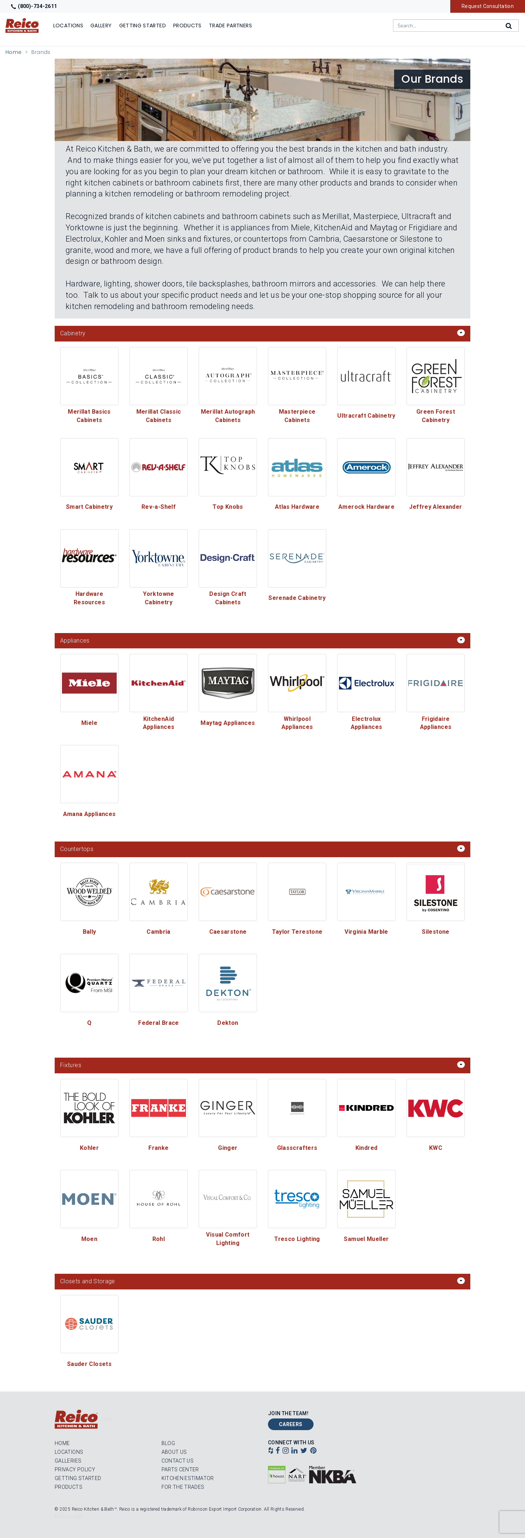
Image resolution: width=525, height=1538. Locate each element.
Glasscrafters (297, 1147)
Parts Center (180, 1469)
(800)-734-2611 (34, 6)
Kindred (366, 1147)
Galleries (68, 1461)
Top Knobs (228, 506)
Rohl (158, 1239)
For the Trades (183, 1487)
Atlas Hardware (297, 506)
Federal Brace (158, 1022)
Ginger (227, 1147)
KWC (435, 1147)
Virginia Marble (366, 931)
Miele (89, 722)
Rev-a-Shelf (158, 506)
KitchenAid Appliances (159, 723)
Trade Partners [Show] (230, 25)
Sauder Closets (89, 1364)
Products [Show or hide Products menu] (187, 25)
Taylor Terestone (297, 931)
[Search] (509, 26)
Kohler (89, 1147)
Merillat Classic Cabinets (159, 415)
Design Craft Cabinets (228, 598)
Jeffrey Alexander (435, 506)
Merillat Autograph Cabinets (229, 415)
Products (68, 1487)
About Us (174, 1452)
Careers (291, 1424)
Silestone (435, 931)
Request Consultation (488, 6)
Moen (89, 1239)
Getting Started (78, 1478)
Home (13, 52)
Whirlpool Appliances (297, 723)
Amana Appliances (89, 814)
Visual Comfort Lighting (228, 1238)
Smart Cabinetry (89, 506)
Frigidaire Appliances (436, 723)
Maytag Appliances (228, 722)
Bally (89, 931)
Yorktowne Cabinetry (159, 598)
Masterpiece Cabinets (298, 415)
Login (105, 1419)
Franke (158, 1147)
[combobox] (456, 25)
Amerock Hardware (366, 506)
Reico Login (69, 1516)
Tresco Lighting (297, 1239)
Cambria (159, 931)
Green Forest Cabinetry (436, 415)
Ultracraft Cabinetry (366, 415)
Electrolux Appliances (366, 723)
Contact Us (178, 1461)
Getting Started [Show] (142, 25)
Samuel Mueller (366, 1239)
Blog (168, 1443)
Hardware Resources (89, 598)
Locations (69, 1452)
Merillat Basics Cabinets (90, 415)
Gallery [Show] (101, 25)
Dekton (227, 1022)
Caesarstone (228, 931)
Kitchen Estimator (188, 1478)
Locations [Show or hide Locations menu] (68, 25)
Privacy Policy (75, 1469)
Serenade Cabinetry (297, 597)
